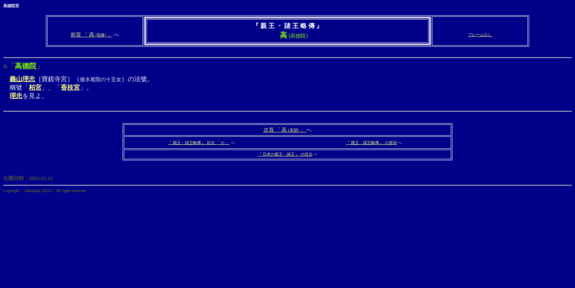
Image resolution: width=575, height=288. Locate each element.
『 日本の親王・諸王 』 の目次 (285, 154)
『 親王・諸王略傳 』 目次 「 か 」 (199, 142)
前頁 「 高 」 (92, 35)
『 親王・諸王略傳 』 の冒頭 (371, 142)
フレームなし (480, 34)
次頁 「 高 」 (285, 130)
